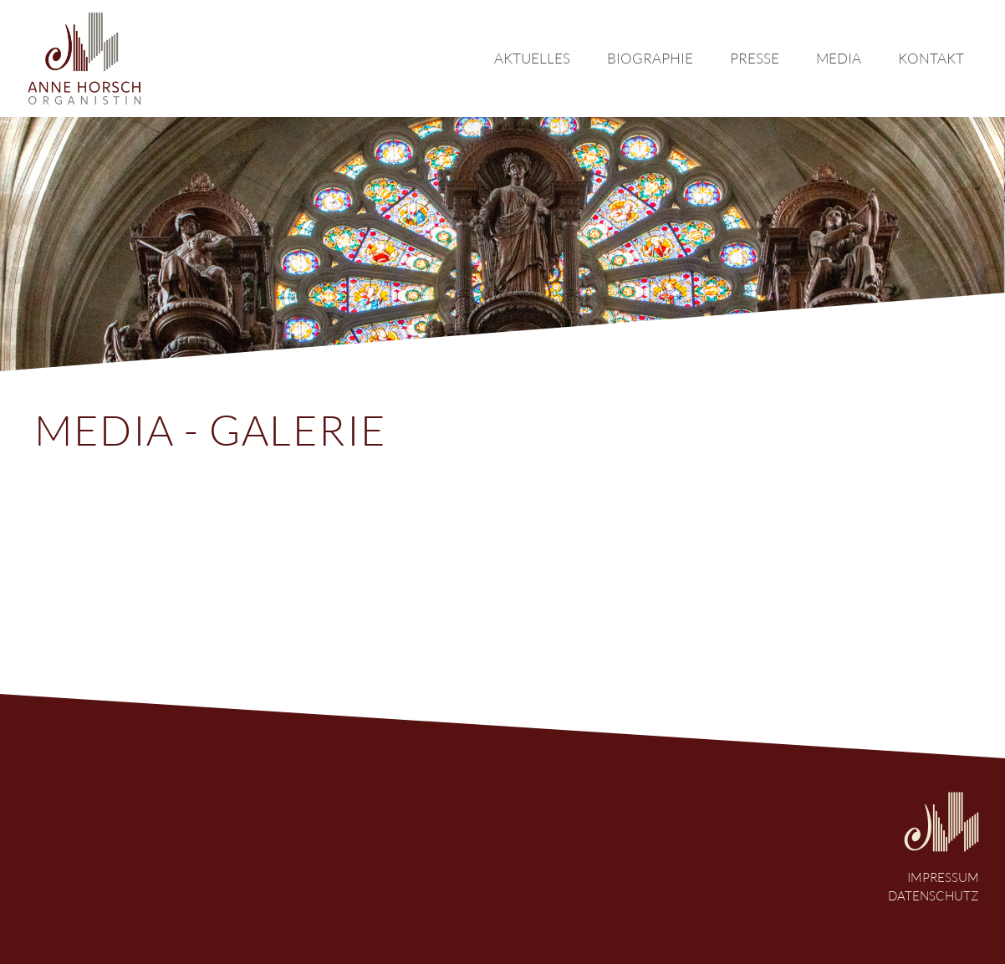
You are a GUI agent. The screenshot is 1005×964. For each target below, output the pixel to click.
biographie (650, 58)
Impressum (943, 877)
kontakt (931, 58)
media (838, 58)
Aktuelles (532, 58)
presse (754, 58)
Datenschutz (933, 896)
